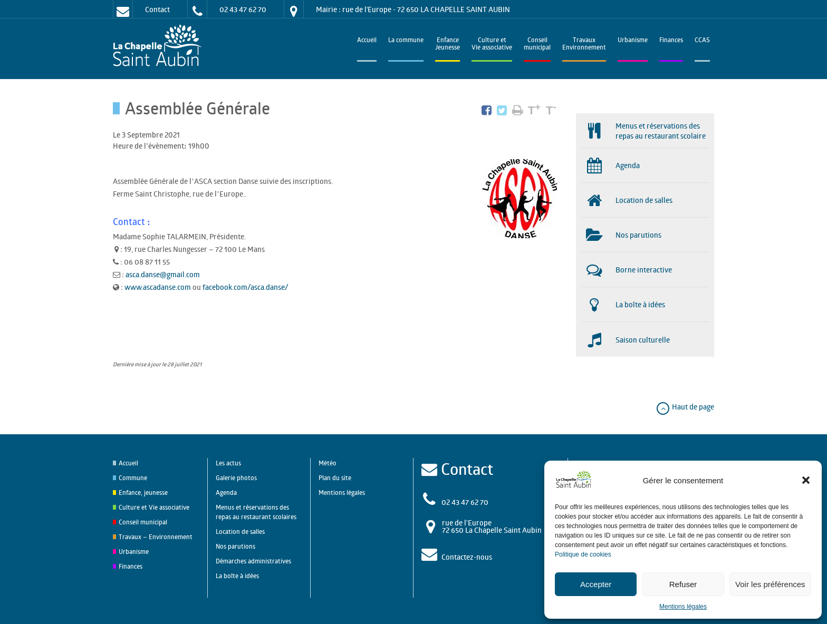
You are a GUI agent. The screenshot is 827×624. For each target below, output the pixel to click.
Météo (327, 463)
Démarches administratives (253, 561)
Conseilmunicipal (537, 44)
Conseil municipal (143, 522)
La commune (406, 41)
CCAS (702, 41)
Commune (133, 477)
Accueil (367, 41)
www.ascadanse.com (157, 287)
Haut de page (685, 407)
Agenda (226, 492)
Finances (671, 41)
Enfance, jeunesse (143, 492)
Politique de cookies (583, 554)
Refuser (683, 584)
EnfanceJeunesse (447, 44)
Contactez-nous (466, 557)
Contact (157, 9)
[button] (806, 480)
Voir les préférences (770, 584)
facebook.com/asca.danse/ (246, 287)
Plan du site (335, 477)
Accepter (595, 584)
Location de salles (240, 531)
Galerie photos (236, 477)
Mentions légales (683, 606)
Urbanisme (633, 41)
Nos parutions (235, 546)
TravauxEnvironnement (584, 44)
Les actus (228, 463)
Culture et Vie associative (492, 44)
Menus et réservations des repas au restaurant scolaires (256, 512)
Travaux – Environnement (156, 536)
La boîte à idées (237, 575)
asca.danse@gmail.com (163, 274)
